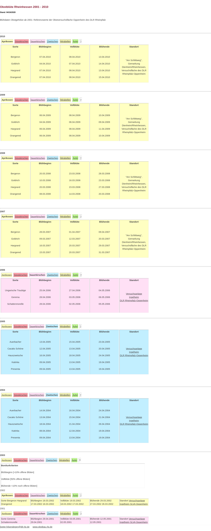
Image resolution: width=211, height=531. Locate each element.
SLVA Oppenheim (139, 504)
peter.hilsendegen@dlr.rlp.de (15, 527)
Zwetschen (52, 41)
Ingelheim (125, 504)
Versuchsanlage (137, 500)
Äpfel (75, 41)
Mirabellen (65, 41)
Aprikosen (7, 275)
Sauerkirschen (38, 41)
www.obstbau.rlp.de (42, 527)
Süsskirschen (21, 41)
